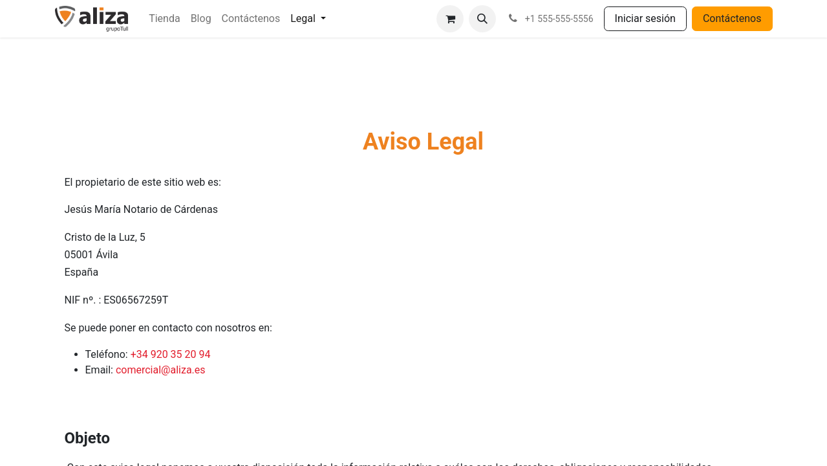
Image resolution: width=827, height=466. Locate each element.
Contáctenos (732, 18)
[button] (482, 18)
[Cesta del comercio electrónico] (450, 18)
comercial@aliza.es (161, 370)
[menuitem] (164, 19)
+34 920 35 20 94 (171, 354)
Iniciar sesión (645, 18)
